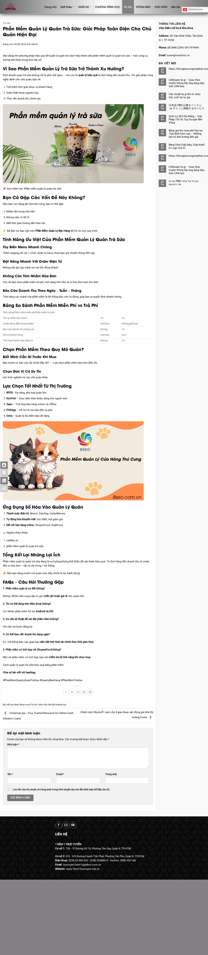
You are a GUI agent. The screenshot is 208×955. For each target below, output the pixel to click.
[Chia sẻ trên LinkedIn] (90, 692)
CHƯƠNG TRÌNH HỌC (107, 6)
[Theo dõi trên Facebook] (58, 825)
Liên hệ (175, 6)
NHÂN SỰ (84, 7)
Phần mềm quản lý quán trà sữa (42, 188)
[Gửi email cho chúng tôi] (66, 825)
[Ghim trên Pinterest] (84, 692)
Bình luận (13, 744)
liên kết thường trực (57, 704)
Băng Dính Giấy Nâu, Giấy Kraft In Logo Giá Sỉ (186, 146)
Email (60, 774)
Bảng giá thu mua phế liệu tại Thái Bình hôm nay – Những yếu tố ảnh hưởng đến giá (186, 133)
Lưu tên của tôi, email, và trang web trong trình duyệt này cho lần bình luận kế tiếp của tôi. (61, 789)
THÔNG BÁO (143, 6)
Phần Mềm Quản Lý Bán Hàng (52, 230)
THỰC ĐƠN (160, 6)
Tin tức (128, 6)
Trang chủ (50, 6)
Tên (10, 774)
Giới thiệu (67, 7)
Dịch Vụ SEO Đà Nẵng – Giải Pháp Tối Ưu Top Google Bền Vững (185, 119)
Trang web (111, 774)
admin (34, 44)
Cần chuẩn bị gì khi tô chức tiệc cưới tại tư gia (185, 96)
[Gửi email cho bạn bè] (78, 692)
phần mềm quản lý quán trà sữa (24, 546)
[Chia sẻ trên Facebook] (66, 692)
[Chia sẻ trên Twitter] (72, 692)
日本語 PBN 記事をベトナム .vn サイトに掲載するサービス (186, 107)
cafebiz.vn (12, 540)
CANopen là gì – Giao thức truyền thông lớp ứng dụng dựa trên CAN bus (186, 83)
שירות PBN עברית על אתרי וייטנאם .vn (183, 183)
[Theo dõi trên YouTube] (73, 825)
